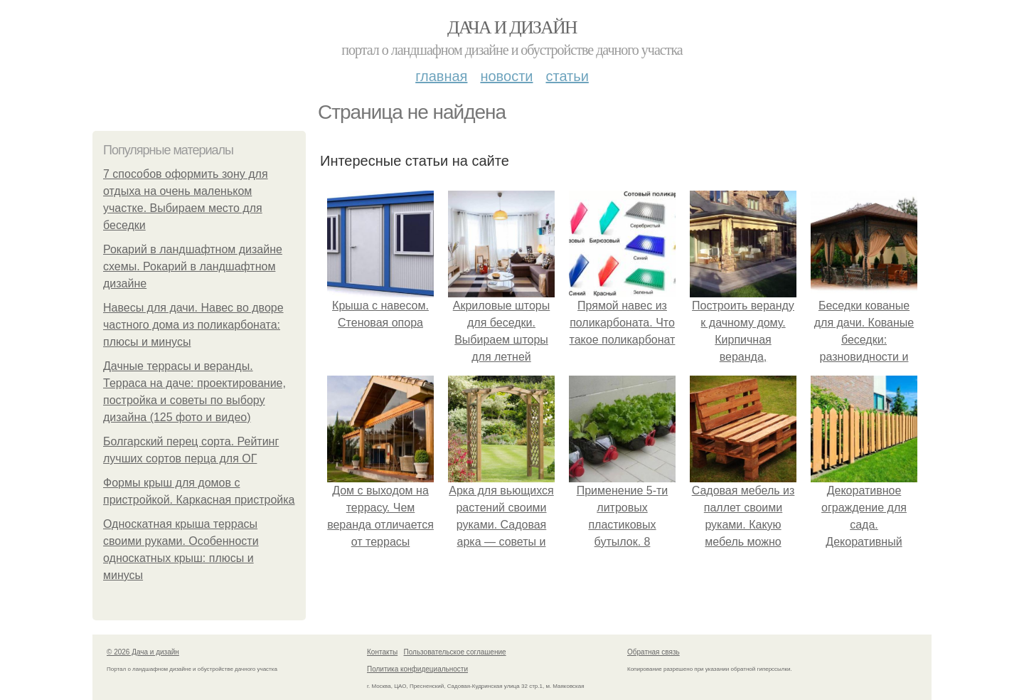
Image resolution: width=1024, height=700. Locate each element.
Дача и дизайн (512, 27)
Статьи (566, 76)
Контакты (382, 652)
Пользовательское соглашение (455, 652)
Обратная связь (653, 652)
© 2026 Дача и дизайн (143, 652)
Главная (441, 76)
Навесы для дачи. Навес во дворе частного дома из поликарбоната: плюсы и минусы (193, 325)
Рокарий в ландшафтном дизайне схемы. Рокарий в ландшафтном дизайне (192, 266)
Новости (506, 76)
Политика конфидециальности (417, 669)
